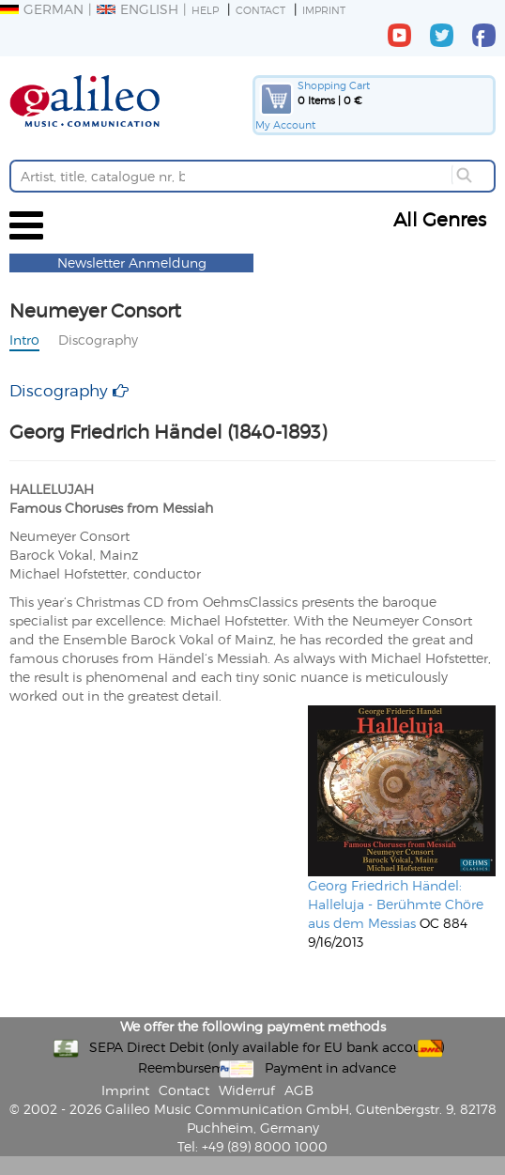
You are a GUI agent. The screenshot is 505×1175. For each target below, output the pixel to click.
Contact (260, 10)
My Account (285, 124)
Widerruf (247, 1090)
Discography (98, 340)
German (42, 9)
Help (205, 10)
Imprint (323, 10)
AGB (299, 1090)
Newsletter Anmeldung (132, 263)
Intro (24, 340)
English (137, 9)
